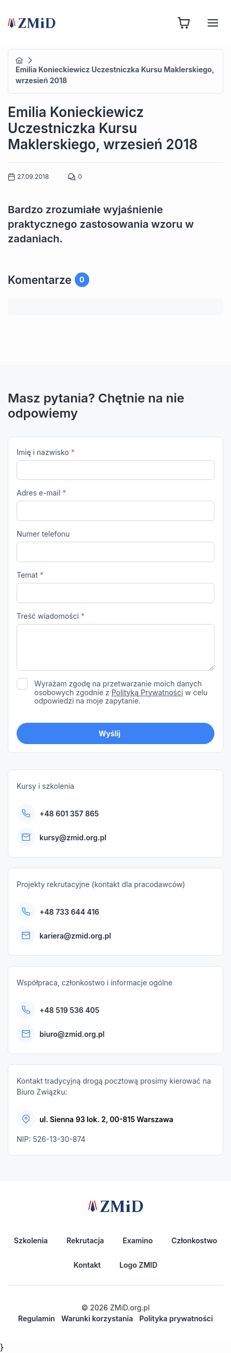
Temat (115, 586)
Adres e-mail (115, 504)
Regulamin (36, 1318)
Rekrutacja (85, 1240)
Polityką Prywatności (147, 692)
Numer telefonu (115, 545)
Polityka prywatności (176, 1318)
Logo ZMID (138, 1264)
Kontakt (87, 1264)
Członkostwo (194, 1240)
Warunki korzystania (97, 1318)
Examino (138, 1240)
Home (19, 60)
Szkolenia (31, 1240)
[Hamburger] (212, 22)
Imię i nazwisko (115, 464)
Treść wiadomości (115, 642)
